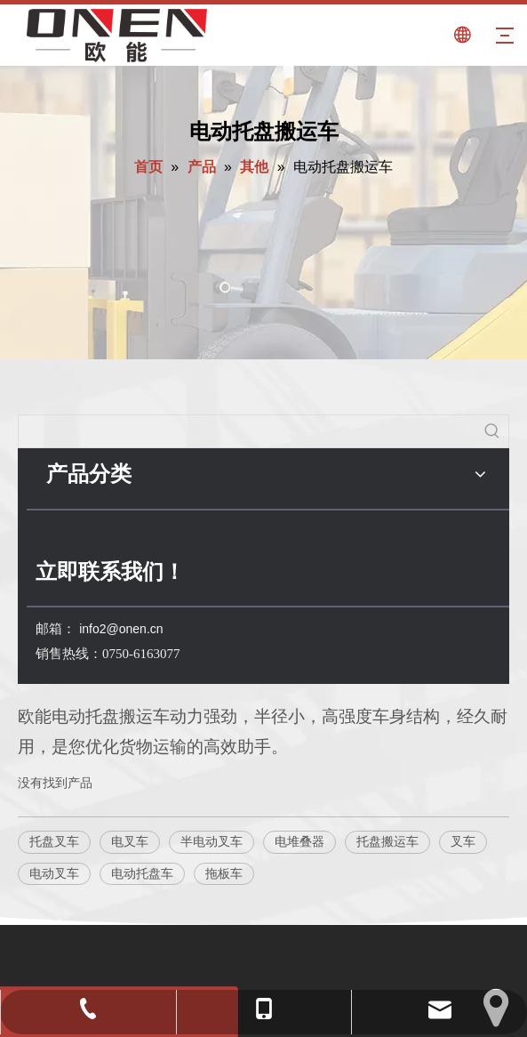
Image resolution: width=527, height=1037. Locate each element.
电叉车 (129, 841)
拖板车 (224, 873)
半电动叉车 (211, 841)
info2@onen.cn (121, 629)
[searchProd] (247, 431)
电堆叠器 (299, 841)
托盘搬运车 (387, 841)
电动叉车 (54, 873)
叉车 (463, 841)
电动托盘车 (142, 873)
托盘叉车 (54, 841)
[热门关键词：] (492, 431)
